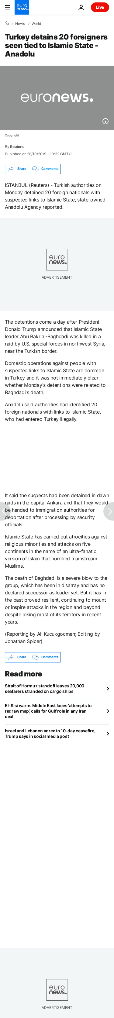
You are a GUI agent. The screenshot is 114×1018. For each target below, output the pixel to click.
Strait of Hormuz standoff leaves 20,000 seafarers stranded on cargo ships (44, 688)
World (36, 24)
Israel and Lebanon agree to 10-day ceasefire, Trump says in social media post (50, 733)
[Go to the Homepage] (22, 7)
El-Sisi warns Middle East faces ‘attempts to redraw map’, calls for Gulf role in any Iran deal (48, 711)
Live (100, 7)
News (20, 24)
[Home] (7, 23)
